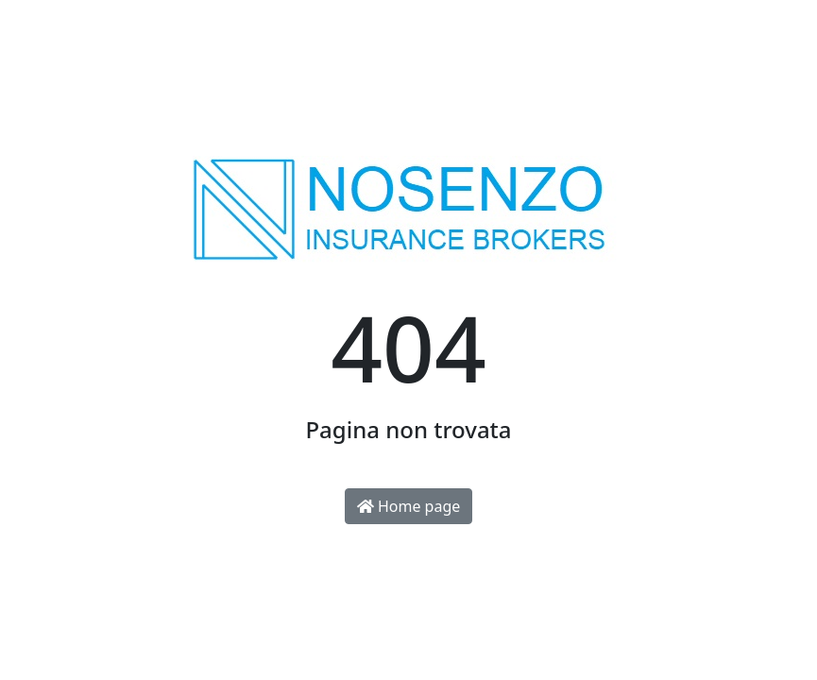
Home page (409, 506)
